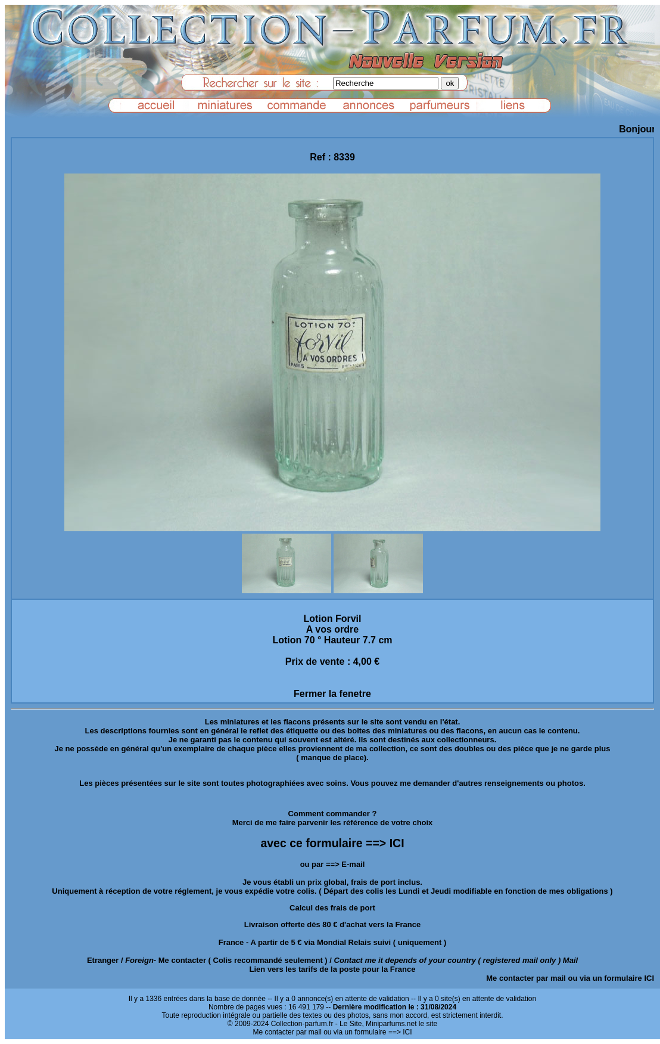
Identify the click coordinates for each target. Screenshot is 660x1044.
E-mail (353, 864)
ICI (649, 978)
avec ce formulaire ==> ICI (332, 843)
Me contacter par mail (526, 978)
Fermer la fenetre (332, 694)
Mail (570, 960)
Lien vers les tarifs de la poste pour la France (333, 969)
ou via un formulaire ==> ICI (367, 1032)
